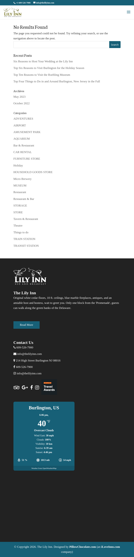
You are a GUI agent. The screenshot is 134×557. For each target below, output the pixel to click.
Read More (26, 324)
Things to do (20, 232)
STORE (18, 212)
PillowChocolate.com (82, 546)
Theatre (18, 225)
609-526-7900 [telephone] (24, 347)
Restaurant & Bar (23, 199)
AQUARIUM (21, 138)
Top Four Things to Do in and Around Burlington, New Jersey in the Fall (56, 81)
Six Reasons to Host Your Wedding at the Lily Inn (43, 61)
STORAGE (20, 205)
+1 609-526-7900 (23, 3)
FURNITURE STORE (26, 158)
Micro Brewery (22, 179)
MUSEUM (20, 185)
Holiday (18, 165)
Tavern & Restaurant (25, 219)
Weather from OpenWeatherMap (44, 468)
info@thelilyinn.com (27, 354)
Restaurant (19, 192)
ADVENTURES (23, 118)
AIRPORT (19, 125)
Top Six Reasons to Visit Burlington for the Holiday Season (48, 68)
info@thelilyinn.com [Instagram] (27, 373)
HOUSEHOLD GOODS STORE (33, 172)
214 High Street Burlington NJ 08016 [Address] (37, 360)
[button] (128, 14)
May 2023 (19, 96)
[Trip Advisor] (16, 387)
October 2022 (21, 103)
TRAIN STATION (24, 239)
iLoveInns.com (110, 546)
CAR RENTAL (22, 152)
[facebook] (31, 387)
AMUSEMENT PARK (26, 132)
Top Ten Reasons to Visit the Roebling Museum (41, 74)
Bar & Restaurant (23, 145)
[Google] (25, 387)
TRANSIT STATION (26, 245)
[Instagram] (37, 387)
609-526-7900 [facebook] (24, 367)
